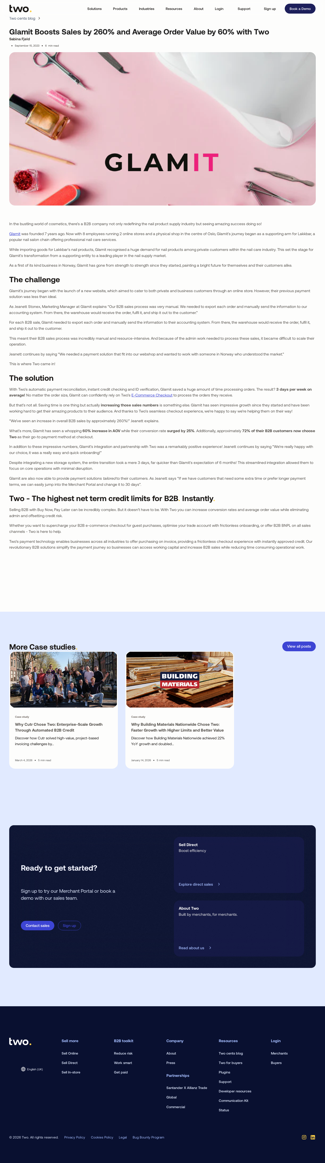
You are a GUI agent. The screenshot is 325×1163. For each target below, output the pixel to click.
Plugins (224, 1072)
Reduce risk (123, 1053)
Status (224, 1110)
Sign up (270, 9)
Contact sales (37, 925)
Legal (123, 1137)
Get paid (121, 1072)
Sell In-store (71, 1072)
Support (244, 9)
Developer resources (235, 1091)
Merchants (279, 1053)
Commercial (175, 1107)
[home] (20, 9)
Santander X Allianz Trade (186, 1088)
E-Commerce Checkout (151, 395)
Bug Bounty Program (148, 1137)
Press (170, 1063)
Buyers (276, 1063)
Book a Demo (300, 9)
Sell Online (70, 1053)
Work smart (123, 1063)
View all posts (299, 646)
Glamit (14, 233)
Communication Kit (233, 1100)
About (171, 1053)
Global (171, 1097)
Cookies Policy (102, 1137)
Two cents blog (231, 1053)
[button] (94, 8)
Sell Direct (70, 1063)
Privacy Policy (74, 1137)
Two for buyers (230, 1063)
